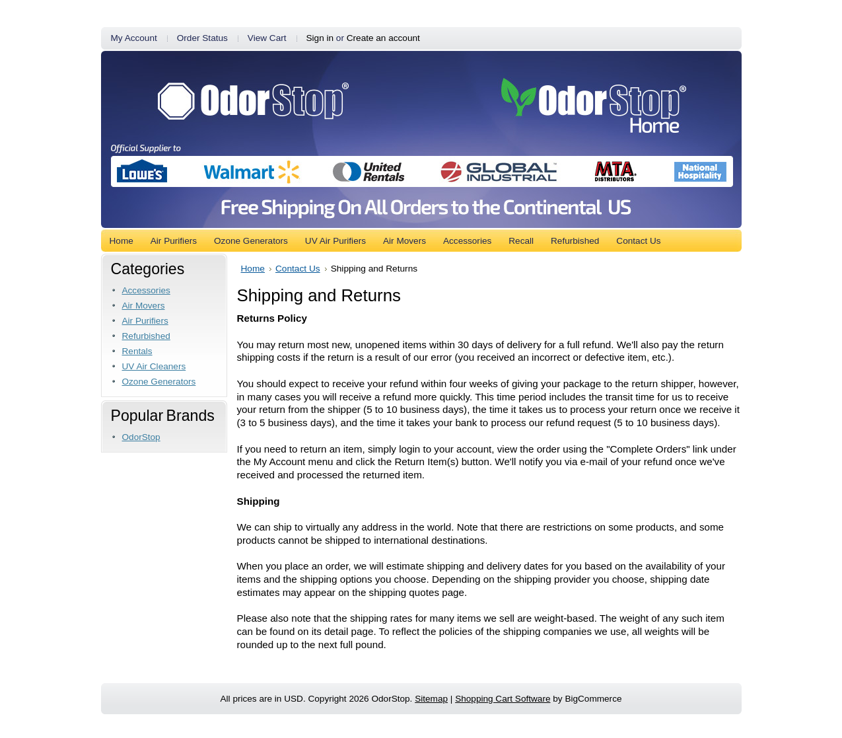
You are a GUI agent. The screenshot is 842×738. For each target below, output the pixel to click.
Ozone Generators (159, 382)
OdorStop (141, 437)
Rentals (137, 351)
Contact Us (297, 269)
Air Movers (143, 306)
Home (253, 269)
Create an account (383, 38)
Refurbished (146, 336)
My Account (134, 38)
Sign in (320, 38)
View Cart (267, 38)
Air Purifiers (145, 321)
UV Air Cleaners (154, 366)
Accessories (146, 290)
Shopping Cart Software (502, 699)
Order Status (202, 38)
